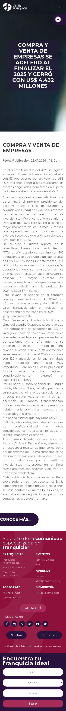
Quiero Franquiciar (12, 597)
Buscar (33, 703)
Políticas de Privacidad (47, 592)
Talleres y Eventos (45, 559)
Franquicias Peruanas (14, 567)
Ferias (39, 564)
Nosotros (16, 635)
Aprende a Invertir (12, 592)
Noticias (40, 576)
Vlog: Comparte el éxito (48, 581)
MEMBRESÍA (45, 587)
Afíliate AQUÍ (33, 608)
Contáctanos (49, 635)
